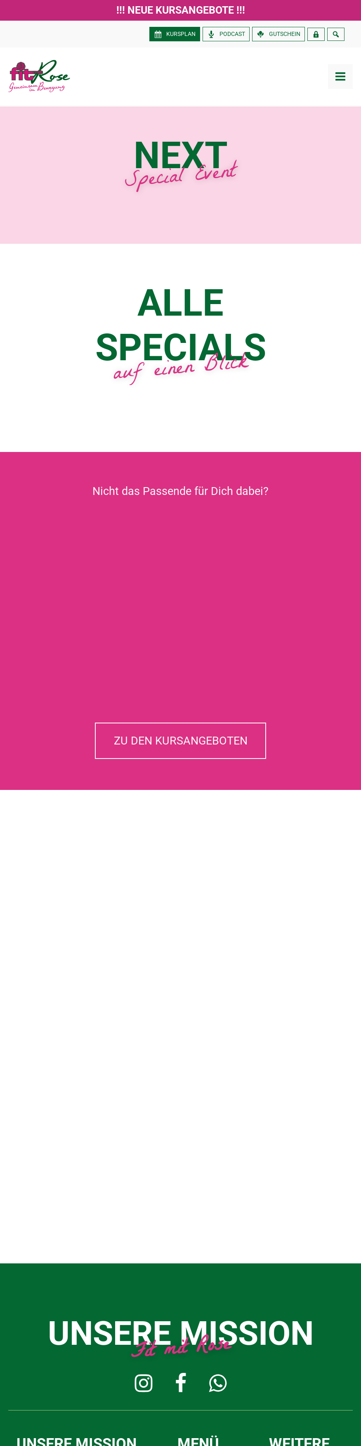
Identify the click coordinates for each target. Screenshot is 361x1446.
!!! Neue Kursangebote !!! (180, 10)
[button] (180, 741)
